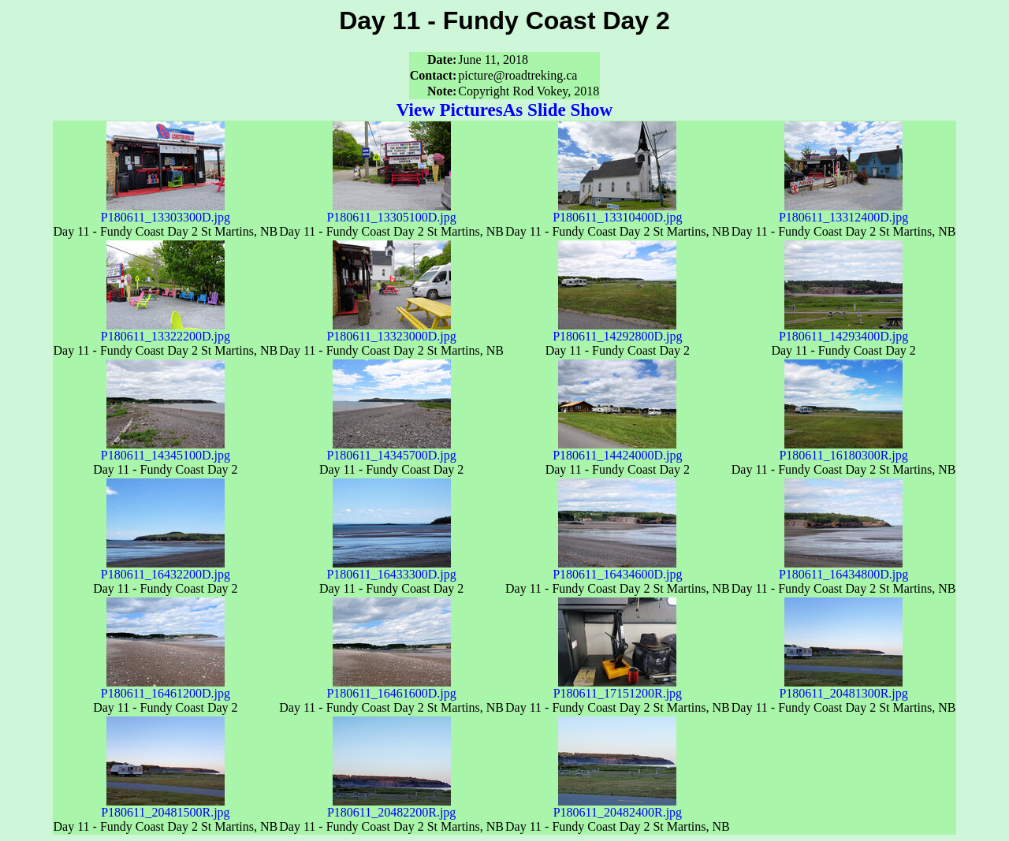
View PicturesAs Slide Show (504, 109)
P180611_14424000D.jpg (617, 449)
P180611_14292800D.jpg (617, 330)
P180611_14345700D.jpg (391, 449)
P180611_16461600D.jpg (391, 687)
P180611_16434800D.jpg (843, 568)
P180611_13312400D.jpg (843, 211)
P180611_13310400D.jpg (617, 211)
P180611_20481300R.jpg (843, 687)
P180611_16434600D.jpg (617, 568)
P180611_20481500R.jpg (165, 806)
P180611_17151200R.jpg (617, 687)
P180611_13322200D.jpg (165, 330)
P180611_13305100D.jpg (391, 211)
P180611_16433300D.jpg (391, 568)
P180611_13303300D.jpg (165, 211)
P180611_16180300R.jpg (843, 449)
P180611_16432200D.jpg (165, 568)
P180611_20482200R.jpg (391, 806)
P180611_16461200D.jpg (165, 687)
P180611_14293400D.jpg (843, 330)
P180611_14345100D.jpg (165, 449)
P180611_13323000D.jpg (391, 330)
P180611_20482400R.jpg (617, 806)
